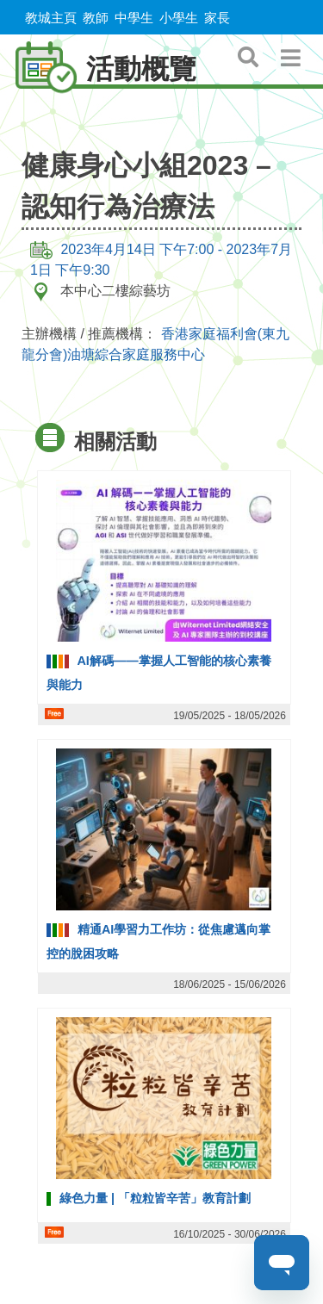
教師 (96, 17)
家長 (217, 17)
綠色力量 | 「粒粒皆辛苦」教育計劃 (155, 1198)
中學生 (134, 17)
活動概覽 (98, 68)
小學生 (178, 17)
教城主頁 (51, 17)
